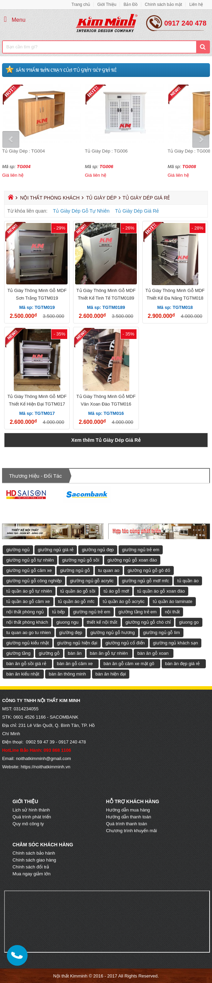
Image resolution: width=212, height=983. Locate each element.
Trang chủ (80, 4)
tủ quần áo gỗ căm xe (28, 601)
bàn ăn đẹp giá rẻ (182, 663)
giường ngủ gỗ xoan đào (132, 560)
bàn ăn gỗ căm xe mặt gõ (128, 663)
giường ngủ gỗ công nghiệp (34, 580)
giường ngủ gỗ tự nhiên (30, 560)
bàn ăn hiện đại (110, 674)
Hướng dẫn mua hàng (128, 809)
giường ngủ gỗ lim (161, 632)
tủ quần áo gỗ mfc (76, 601)
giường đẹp (70, 632)
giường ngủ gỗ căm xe (29, 570)
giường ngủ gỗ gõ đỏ (149, 570)
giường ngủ (18, 549)
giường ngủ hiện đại (77, 642)
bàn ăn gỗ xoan (152, 653)
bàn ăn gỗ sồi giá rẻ (26, 663)
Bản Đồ (130, 4)
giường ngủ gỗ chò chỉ (148, 622)
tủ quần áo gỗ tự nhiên (29, 591)
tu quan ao (108, 570)
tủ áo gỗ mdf (116, 591)
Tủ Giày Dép (101, 198)
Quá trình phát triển (31, 816)
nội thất (172, 611)
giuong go (189, 622)
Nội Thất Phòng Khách (50, 198)
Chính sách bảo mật (163, 4)
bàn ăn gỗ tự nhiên (109, 653)
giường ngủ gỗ (75, 570)
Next (200, 139)
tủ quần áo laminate (172, 601)
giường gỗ (49, 653)
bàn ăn (75, 653)
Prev (11, 139)
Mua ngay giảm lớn (31, 873)
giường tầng (18, 653)
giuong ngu (67, 622)
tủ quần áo (188, 580)
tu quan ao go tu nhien (28, 632)
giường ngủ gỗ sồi (80, 560)
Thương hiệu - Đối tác (35, 476)
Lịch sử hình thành (31, 809)
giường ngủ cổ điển (125, 642)
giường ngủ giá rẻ (56, 549)
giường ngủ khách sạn (175, 642)
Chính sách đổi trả (30, 866)
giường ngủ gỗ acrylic (92, 580)
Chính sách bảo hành (33, 853)
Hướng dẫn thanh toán (128, 816)
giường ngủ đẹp (98, 549)
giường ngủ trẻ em (140, 549)
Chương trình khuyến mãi (131, 830)
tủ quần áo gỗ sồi (77, 591)
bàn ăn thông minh (67, 674)
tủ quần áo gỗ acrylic (123, 601)
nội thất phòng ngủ (25, 611)
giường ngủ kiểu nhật (27, 642)
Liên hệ (196, 4)
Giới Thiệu (106, 4)
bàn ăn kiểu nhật (22, 674)
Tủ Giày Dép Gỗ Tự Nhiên (81, 211)
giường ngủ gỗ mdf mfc (145, 580)
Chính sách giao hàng (34, 860)
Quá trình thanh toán (126, 823)
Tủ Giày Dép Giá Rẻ (137, 211)
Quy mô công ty (28, 823)
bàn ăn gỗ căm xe (75, 663)
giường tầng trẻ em (138, 611)
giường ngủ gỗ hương (112, 632)
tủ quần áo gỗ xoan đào (161, 591)
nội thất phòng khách (27, 622)
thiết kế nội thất (102, 622)
